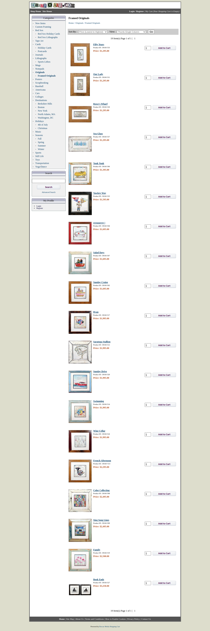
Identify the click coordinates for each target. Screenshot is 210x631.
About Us (79, 619)
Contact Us (146, 619)
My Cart (148, 11)
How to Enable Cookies (115, 619)
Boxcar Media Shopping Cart (109, 627)
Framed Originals (92, 23)
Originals (79, 23)
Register (40, 208)
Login (39, 206)
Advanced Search (48, 192)
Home (71, 23)
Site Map (70, 619)
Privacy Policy (133, 619)
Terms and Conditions (94, 619)
